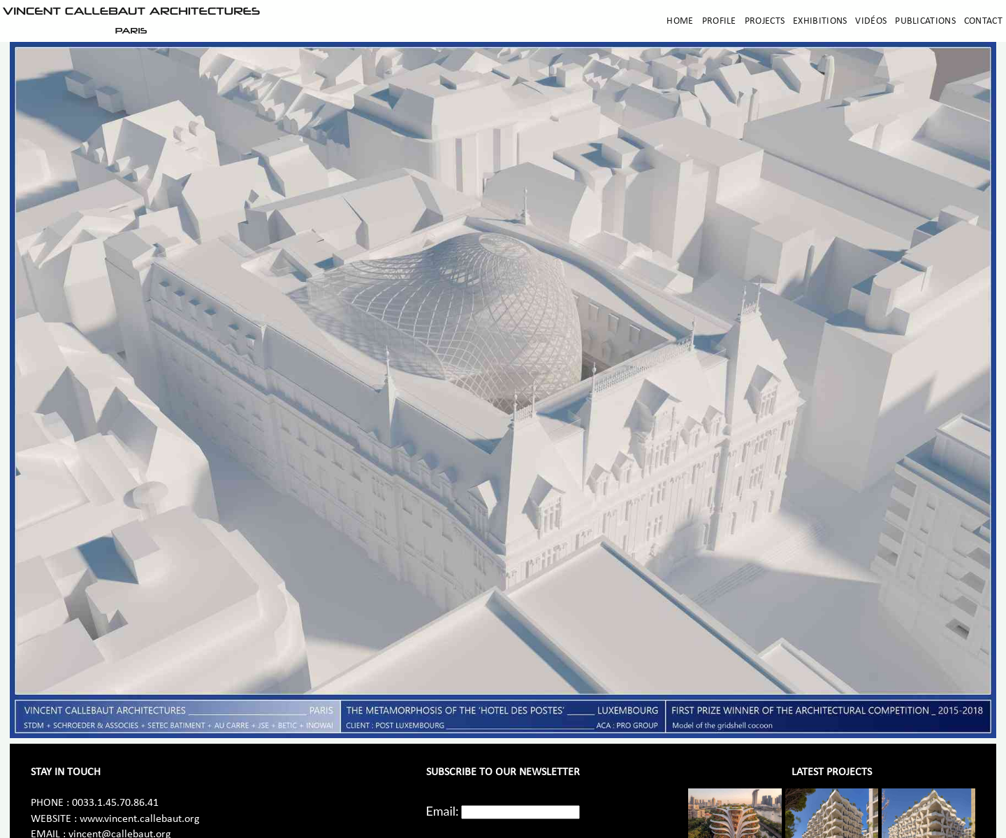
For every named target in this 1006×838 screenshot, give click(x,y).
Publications (925, 21)
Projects (765, 21)
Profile (719, 21)
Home (679, 21)
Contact (983, 21)
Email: (442, 810)
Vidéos (871, 21)
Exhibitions (820, 21)
